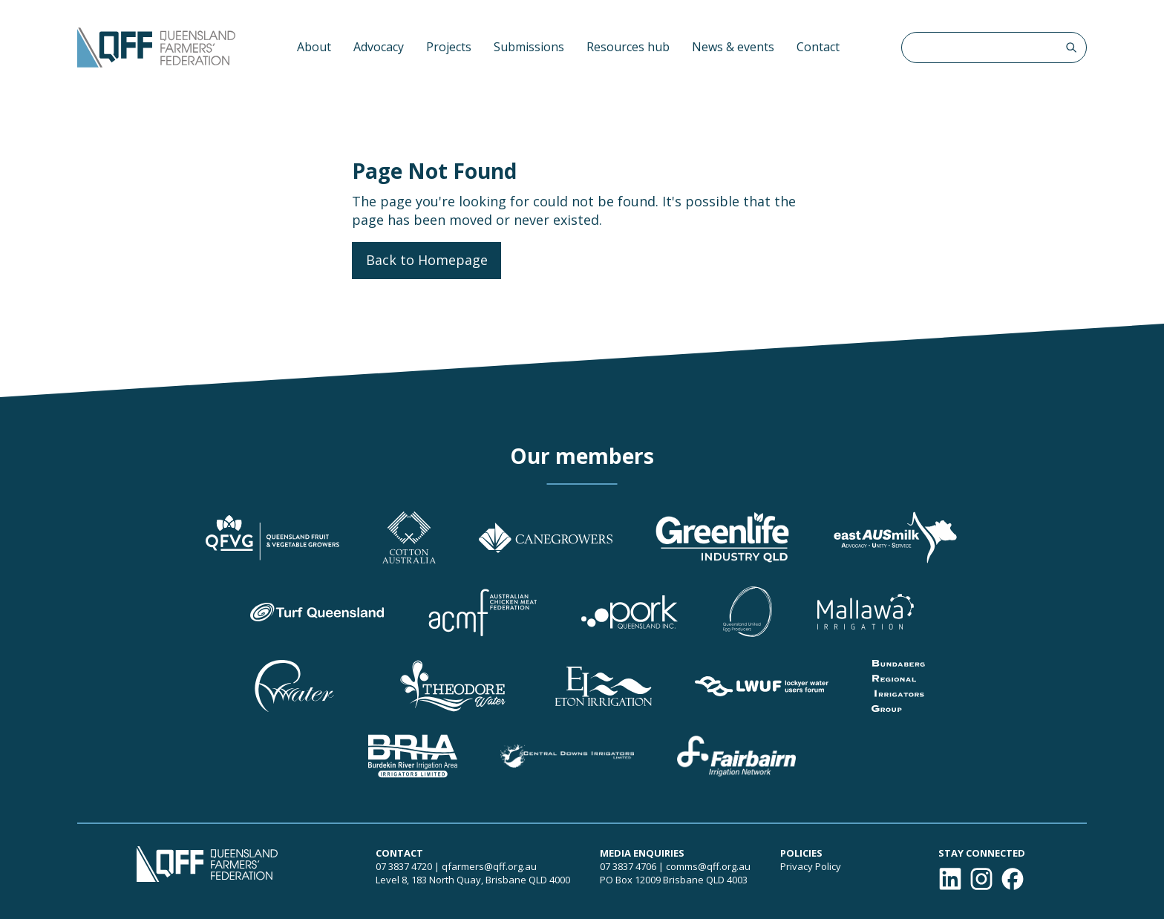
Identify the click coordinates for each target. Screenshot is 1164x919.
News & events (733, 47)
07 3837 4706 (628, 866)
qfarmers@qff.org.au (489, 866)
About (314, 47)
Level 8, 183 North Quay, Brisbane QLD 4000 (473, 879)
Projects (448, 47)
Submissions (529, 47)
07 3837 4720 (404, 866)
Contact (818, 47)
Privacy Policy (810, 866)
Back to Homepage (427, 260)
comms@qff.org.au (708, 866)
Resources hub (628, 47)
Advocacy (378, 47)
